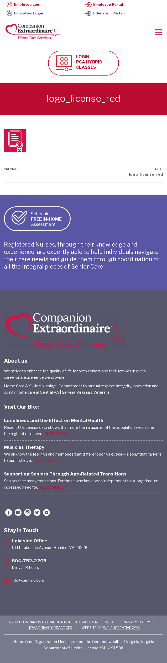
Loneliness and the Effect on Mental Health (53, 420)
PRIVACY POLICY (136, 622)
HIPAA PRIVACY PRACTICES (50, 627)
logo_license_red (146, 174)
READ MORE (55, 433)
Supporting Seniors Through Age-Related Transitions (65, 474)
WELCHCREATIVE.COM (121, 627)
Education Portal (104, 13)
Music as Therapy (24, 447)
